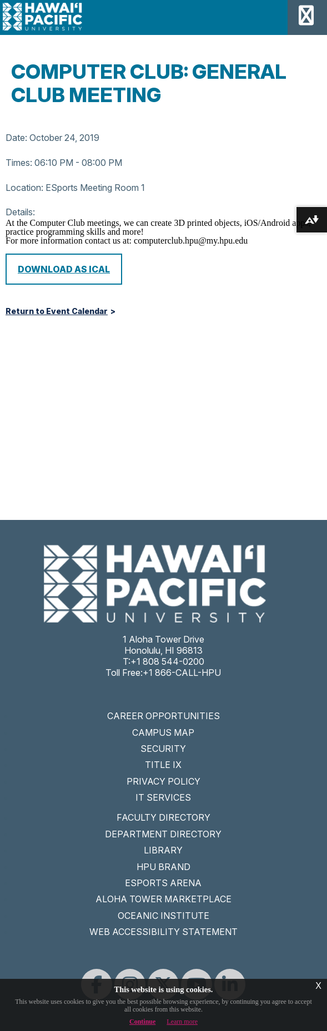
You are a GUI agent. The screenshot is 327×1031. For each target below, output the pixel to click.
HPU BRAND (163, 866)
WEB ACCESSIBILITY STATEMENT (163, 931)
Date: (16, 137)
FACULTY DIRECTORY (163, 817)
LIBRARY (163, 850)
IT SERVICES (163, 797)
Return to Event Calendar (57, 311)
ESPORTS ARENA (163, 882)
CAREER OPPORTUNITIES (163, 715)
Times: (19, 162)
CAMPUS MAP (163, 732)
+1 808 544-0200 (167, 661)
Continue (142, 1021)
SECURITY (163, 748)
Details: (20, 212)
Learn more (182, 1021)
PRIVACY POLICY (163, 781)
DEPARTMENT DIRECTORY (163, 834)
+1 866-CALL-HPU (182, 672)
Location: (24, 187)
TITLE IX (163, 764)
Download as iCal (64, 269)
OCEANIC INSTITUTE (163, 915)
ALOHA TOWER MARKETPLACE (163, 898)
